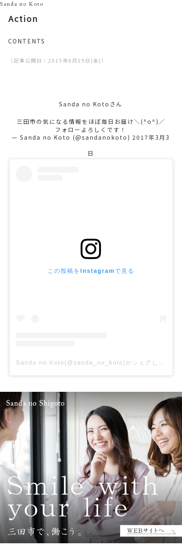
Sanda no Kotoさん (91, 104)
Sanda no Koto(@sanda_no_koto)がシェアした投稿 (97, 362)
